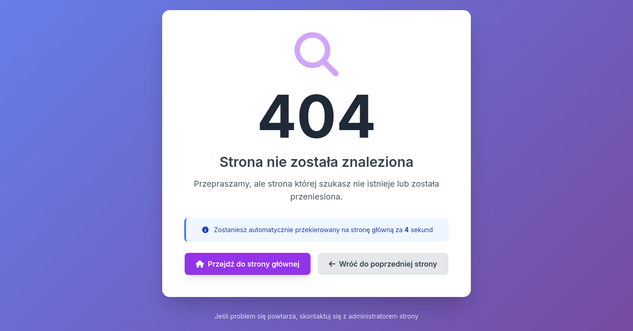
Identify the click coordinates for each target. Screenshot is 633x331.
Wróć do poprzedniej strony (383, 263)
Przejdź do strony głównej (248, 263)
